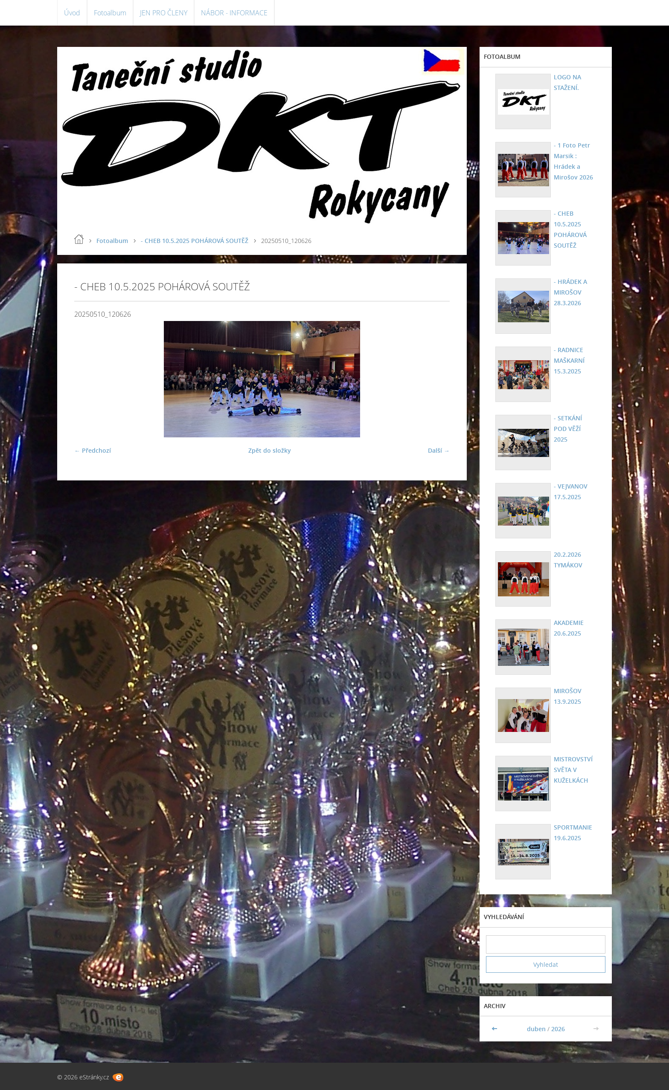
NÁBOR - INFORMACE (234, 12)
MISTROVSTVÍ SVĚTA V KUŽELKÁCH (573, 769)
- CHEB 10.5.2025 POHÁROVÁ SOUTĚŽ (194, 241)
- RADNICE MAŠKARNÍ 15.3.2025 (569, 360)
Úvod (72, 12)
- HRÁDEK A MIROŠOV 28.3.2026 (570, 292)
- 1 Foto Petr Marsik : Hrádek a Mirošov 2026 (573, 161)
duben (536, 1029)
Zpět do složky (269, 450)
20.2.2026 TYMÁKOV (568, 559)
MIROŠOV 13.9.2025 (568, 696)
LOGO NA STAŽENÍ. (567, 82)
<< (495, 1029)
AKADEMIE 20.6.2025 (569, 628)
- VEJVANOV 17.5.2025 (571, 491)
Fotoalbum (110, 12)
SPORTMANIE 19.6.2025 (573, 832)
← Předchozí (92, 450)
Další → (439, 450)
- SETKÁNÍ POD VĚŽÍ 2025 (568, 428)
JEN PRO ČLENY (163, 12)
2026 (558, 1029)
